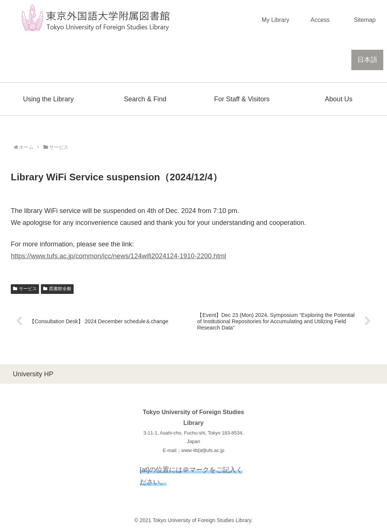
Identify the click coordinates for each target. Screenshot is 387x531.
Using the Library (48, 99)
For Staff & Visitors (242, 99)
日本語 (367, 59)
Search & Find (145, 99)
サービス (25, 288)
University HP (33, 374)
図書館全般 (57, 288)
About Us (338, 99)
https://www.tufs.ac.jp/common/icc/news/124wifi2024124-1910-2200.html (118, 256)
